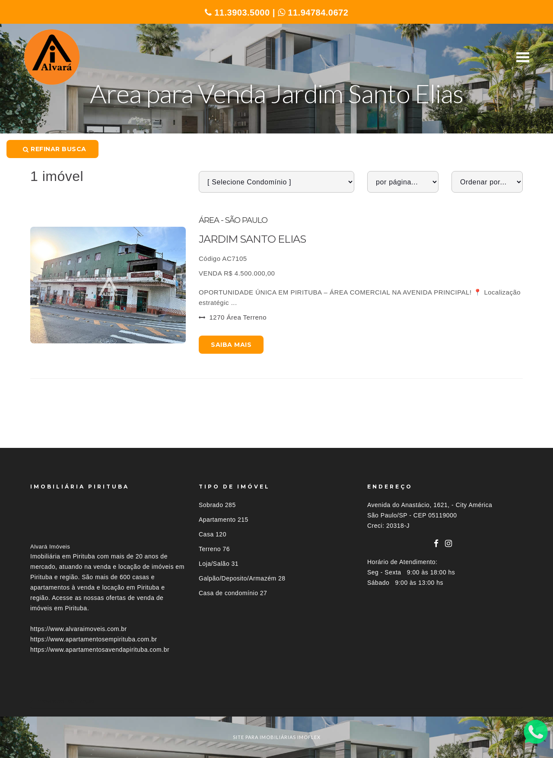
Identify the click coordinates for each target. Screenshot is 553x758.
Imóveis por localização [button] (65, 701)
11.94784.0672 (313, 12)
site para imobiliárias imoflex (277, 737)
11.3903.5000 (237, 12)
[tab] (276, 701)
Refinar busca (54, 149)
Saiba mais (231, 345)
